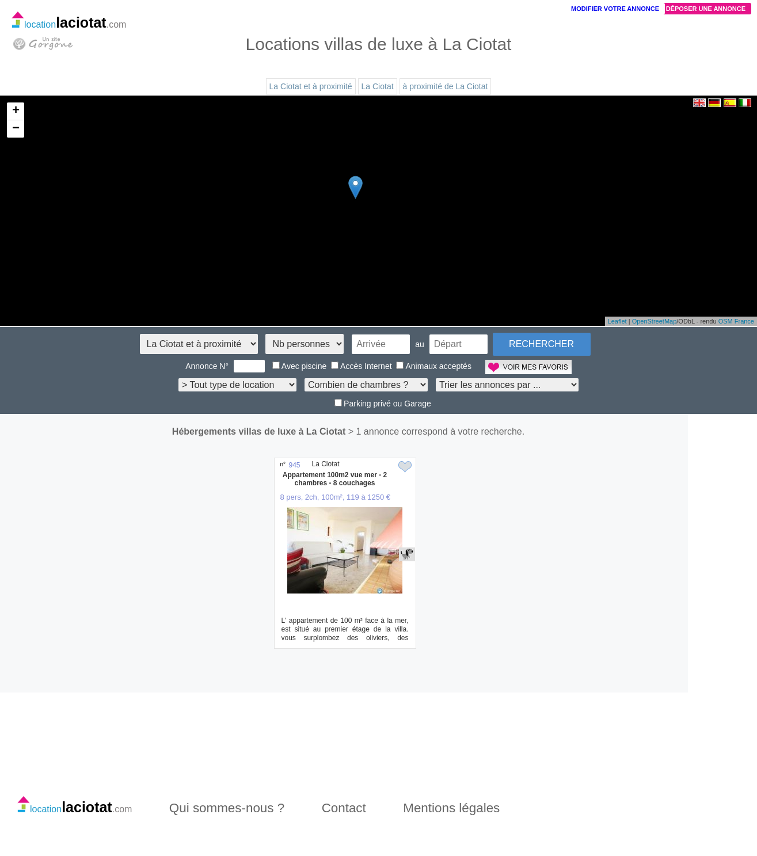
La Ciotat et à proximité (310, 86)
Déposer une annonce (705, 8)
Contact (344, 808)
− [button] (16, 129)
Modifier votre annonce (615, 8)
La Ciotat (378, 86)
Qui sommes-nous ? (226, 808)
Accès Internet (361, 366)
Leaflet (617, 321)
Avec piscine (299, 366)
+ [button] (16, 111)
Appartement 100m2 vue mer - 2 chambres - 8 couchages (335, 479)
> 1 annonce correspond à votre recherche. (436, 431)
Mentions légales (451, 808)
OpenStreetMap (654, 321)
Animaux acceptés (433, 366)
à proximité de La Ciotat (445, 86)
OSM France (736, 321)
